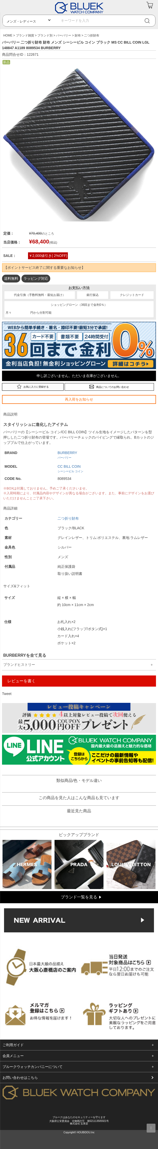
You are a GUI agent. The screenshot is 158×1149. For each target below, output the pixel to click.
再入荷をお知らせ (79, 399)
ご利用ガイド (13, 1045)
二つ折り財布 (68, 518)
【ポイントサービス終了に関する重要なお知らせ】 (44, 268)
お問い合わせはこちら (20, 1078)
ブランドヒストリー (19, 665)
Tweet (6, 694)
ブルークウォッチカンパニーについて (33, 1067)
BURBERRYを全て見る (24, 655)
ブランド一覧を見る (79, 897)
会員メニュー (13, 1056)
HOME (7, 35)
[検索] (150, 20)
